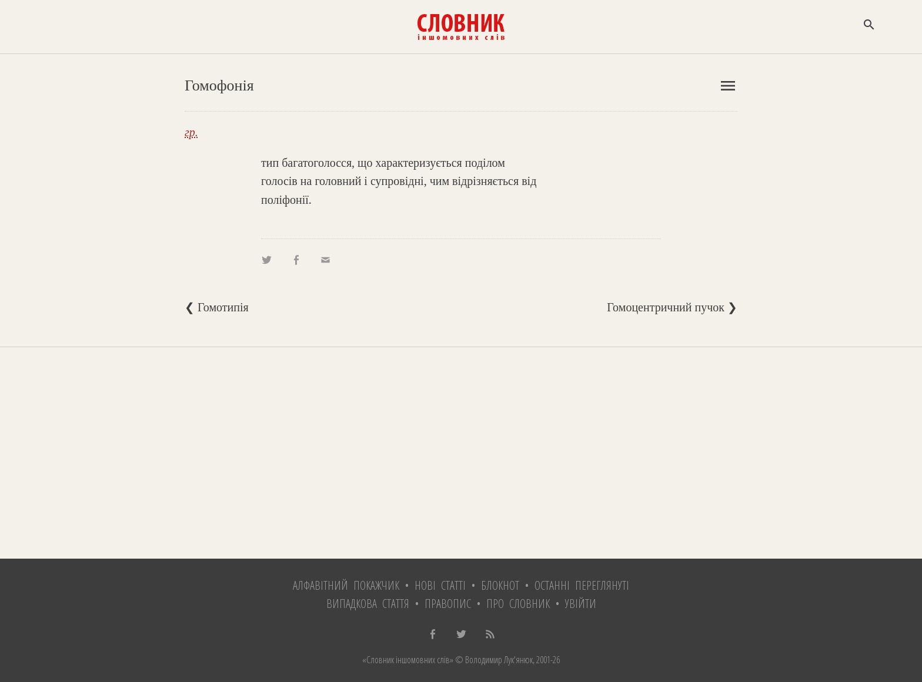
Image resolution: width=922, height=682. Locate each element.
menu (728, 85)
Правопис (448, 604)
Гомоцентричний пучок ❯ (672, 307)
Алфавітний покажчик (346, 585)
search (869, 25)
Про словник (518, 604)
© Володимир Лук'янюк (493, 659)
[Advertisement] (461, 453)
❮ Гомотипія (217, 307)
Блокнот (500, 585)
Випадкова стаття (367, 604)
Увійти (580, 604)
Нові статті (440, 585)
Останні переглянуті (582, 585)
